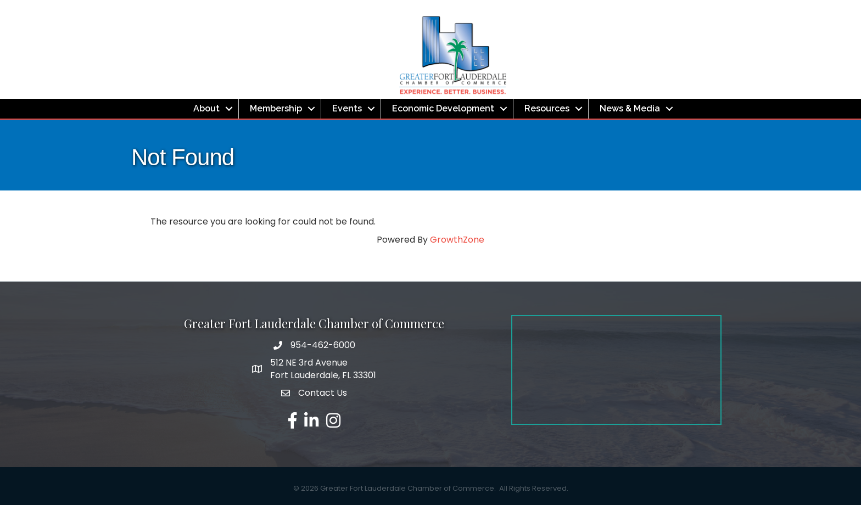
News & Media (630, 108)
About (206, 108)
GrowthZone (457, 239)
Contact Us (322, 392)
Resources (546, 108)
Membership (276, 108)
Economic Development (443, 108)
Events (347, 108)
